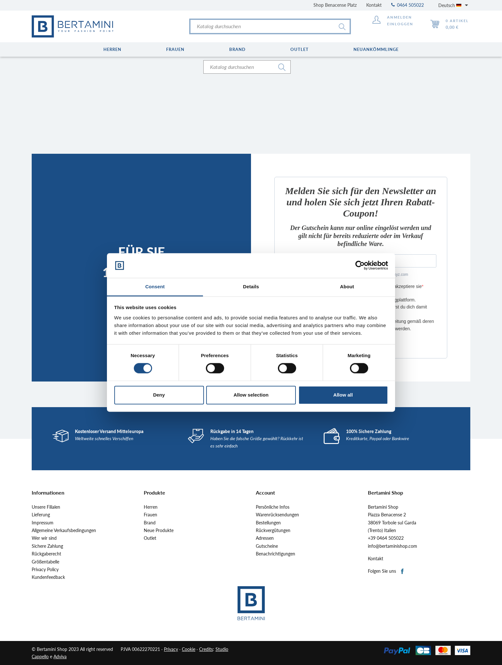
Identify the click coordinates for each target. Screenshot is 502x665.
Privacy (171, 649)
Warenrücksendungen (277, 514)
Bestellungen (268, 522)
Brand (150, 522)
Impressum (42, 522)
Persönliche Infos (272, 507)
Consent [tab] (155, 286)
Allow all (343, 395)
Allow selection (250, 395)
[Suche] (270, 26)
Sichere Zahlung (47, 546)
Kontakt (374, 5)
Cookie (188, 649)
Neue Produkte (159, 530)
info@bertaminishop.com (392, 546)
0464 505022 (407, 5)
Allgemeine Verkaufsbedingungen (64, 530)
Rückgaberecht (46, 553)
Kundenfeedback (48, 577)
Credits (206, 649)
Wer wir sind (44, 538)
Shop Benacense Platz (335, 5)
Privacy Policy (45, 569)
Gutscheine (267, 546)
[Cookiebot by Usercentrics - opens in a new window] (360, 265)
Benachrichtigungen (275, 553)
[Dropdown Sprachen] (454, 5)
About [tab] (347, 286)
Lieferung (41, 514)
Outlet (150, 538)
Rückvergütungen (273, 530)
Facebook (403, 572)
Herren (151, 507)
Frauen (150, 514)
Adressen (265, 538)
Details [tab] (251, 286)
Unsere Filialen (46, 507)
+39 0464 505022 (386, 538)
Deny (159, 395)
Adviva (60, 656)
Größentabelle (45, 561)
